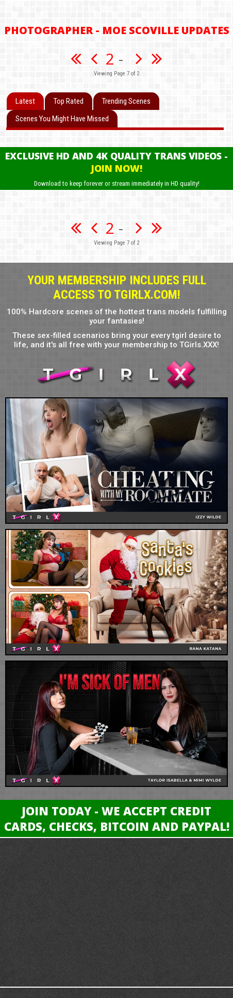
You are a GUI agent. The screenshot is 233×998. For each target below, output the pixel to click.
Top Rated (69, 101)
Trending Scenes (126, 101)
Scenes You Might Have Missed (62, 118)
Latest (25, 101)
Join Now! (116, 168)
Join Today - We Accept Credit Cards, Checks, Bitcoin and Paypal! (116, 818)
